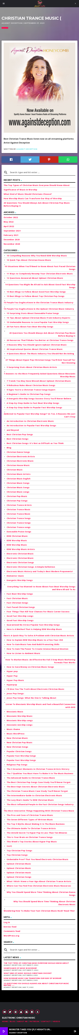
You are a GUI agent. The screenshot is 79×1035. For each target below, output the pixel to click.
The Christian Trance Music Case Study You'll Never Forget (37, 791)
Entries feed (10, 926)
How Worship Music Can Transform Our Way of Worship (33, 198)
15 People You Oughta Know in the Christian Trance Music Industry (38, 302)
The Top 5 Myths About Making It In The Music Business (36, 824)
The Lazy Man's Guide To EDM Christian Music (30, 800)
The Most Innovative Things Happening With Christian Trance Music (39, 810)
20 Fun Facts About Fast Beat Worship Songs (30, 326)
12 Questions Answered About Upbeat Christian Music (35, 278)
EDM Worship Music (17, 540)
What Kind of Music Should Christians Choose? (28, 194)
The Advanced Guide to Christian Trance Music (31, 777)
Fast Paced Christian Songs (21, 607)
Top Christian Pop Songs (19, 850)
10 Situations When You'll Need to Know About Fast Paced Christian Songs (40, 268)
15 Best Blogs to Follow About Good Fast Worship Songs (36, 291)
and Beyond (13, 430)
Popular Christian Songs (19, 751)
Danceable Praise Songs (19, 531)
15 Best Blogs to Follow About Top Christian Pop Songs (35, 296)
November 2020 (12, 244)
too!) (9, 846)
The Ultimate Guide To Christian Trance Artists (31, 828)
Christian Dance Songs (18, 452)
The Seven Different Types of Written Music (30, 819)
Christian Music (15, 469)
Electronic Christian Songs (20, 562)
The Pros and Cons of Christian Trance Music (30, 815)
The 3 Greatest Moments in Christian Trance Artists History (38, 769)
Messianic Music (15, 711)
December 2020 (12, 239)
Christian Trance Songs (19, 518)
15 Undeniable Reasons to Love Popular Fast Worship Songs (38, 322)
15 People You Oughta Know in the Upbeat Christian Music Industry (39, 309)
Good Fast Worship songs (20, 616)
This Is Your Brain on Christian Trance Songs (30, 837)
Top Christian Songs (17, 855)
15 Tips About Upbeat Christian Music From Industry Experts (38, 317)
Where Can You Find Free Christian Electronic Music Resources (39, 885)
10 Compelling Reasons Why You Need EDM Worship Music (37, 255)
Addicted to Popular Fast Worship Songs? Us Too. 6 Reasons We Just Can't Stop (39, 415)
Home (5, 1021)
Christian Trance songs (19, 527)
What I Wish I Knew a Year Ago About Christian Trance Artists (39, 881)
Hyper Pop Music (15, 680)
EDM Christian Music (17, 536)
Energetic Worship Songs (20, 580)
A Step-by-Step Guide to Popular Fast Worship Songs (34, 407)
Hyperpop (12, 684)
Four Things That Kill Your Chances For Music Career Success (38, 611)
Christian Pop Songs (17, 500)
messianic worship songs (19, 724)
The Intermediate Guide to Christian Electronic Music (34, 795)
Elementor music (15, 575)
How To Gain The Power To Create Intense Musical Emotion (37, 649)
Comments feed (12, 931)
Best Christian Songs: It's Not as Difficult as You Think (35, 443)
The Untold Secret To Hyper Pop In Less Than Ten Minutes (37, 832)
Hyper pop (12, 671)
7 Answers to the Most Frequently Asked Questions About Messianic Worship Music (39, 375)
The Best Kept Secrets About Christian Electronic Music (36, 786)
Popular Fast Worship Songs (21, 755)
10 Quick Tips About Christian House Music (29, 260)
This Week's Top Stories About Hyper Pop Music (32, 841)
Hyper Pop (12, 675)
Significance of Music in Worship (20, 189)
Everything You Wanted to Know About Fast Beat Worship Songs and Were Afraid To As (41, 588)
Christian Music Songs (18, 483)
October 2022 (11, 217)
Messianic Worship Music (19, 716)
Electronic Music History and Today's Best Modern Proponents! (40, 571)
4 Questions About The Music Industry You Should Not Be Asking (40, 353)
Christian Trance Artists (19, 505)
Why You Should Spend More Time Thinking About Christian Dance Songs (41, 893)
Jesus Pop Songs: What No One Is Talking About (31, 698)
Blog (9, 447)
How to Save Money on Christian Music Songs (30, 667)
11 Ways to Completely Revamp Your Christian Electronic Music (40, 273)
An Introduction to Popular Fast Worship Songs (31, 425)
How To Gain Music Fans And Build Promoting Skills (33, 644)
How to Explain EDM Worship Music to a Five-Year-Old (35, 640)
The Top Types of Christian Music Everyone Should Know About (37, 185)
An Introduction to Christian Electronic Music (30, 421)
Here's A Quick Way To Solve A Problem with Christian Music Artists (39, 635)
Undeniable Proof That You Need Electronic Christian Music (37, 859)
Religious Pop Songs (17, 764)
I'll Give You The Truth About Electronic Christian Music (35, 689)
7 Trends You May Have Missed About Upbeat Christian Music (39, 381)
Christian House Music (18, 465)
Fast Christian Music (17, 598)
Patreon (34, 1021)
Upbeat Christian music (19, 872)
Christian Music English (18, 478)
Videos (56, 1021)
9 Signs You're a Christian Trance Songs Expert (31, 389)
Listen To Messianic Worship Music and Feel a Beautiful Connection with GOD (40, 705)
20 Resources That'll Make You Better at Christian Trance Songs (40, 340)
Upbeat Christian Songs (19, 877)
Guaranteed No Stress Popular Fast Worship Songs (33, 624)
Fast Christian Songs (17, 602)
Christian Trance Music (18, 509)
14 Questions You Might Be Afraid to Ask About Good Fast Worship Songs (40, 286)
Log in (7, 922)
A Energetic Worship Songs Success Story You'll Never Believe (39, 398)
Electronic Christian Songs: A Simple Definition (31, 567)
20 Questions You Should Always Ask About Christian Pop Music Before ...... (36, 984)
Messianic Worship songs (20, 720)
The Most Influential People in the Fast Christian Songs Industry (40, 804)
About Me (22, 1021)
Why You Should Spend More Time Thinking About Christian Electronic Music (44, 903)
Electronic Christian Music (20, 553)
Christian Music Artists (18, 474)
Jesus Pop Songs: (15, 693)
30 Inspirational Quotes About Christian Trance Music (35, 349)
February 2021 (11, 235)
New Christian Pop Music (19, 742)
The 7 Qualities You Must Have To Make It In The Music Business (40, 773)
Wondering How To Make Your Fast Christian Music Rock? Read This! (39, 910)
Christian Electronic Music (20, 461)
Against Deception (26, 149)
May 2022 (9, 221)
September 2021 (12, 230)
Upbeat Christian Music (19, 863)
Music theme (13, 729)
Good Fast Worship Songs (20, 620)
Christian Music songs (18, 491)
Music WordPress (16, 733)
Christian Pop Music (17, 496)
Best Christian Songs (17, 438)
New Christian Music (17, 738)
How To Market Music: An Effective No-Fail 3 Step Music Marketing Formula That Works (40, 661)
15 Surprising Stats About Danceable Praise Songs (33, 313)
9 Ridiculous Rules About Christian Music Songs (31, 385)
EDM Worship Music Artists (21, 549)
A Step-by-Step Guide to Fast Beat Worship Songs (33, 403)
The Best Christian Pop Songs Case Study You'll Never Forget (39, 782)
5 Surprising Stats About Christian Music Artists (32, 367)
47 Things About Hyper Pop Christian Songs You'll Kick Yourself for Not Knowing (40, 361)
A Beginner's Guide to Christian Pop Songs (28, 394)
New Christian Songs (17, 747)
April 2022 (9, 226)
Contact (46, 1021)
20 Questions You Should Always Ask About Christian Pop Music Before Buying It (42, 334)
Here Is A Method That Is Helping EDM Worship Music (34, 629)
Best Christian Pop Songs (20, 434)
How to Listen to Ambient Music (23, 653)
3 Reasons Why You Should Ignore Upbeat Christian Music (37, 344)
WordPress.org (11, 935)
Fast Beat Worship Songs (20, 593)
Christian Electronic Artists (21, 456)
